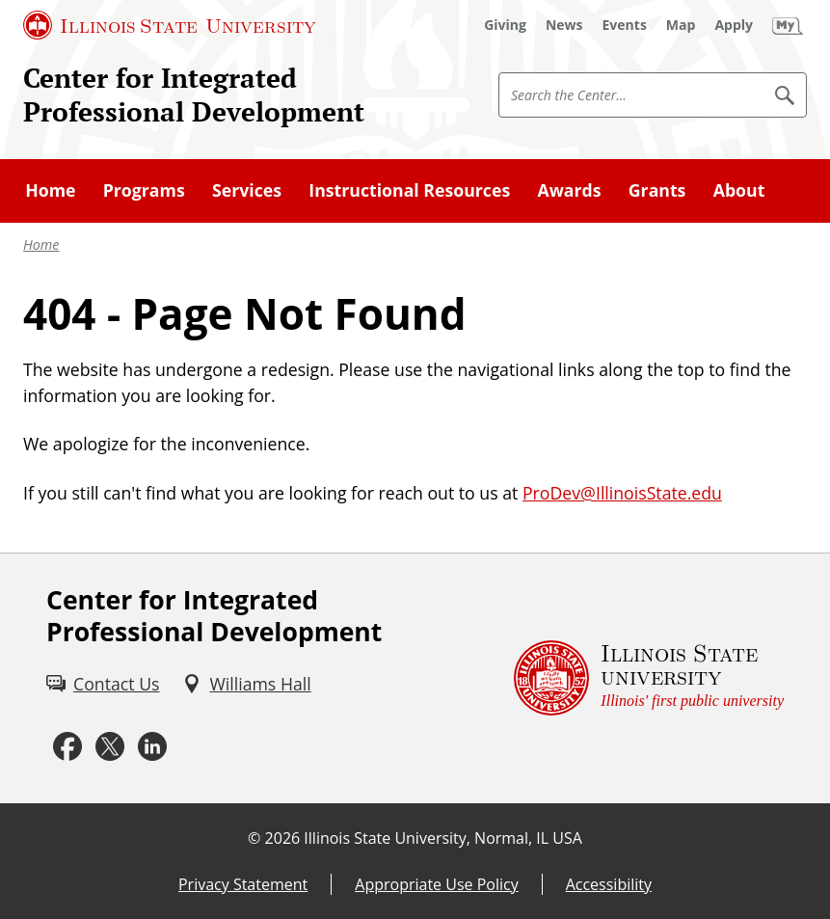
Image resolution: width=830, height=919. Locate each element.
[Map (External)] (681, 25)
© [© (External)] (254, 838)
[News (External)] (564, 25)
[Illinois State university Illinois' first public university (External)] (649, 678)
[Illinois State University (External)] (169, 25)
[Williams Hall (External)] (246, 684)
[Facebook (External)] (67, 746)
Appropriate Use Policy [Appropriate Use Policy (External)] (436, 884)
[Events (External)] (625, 25)
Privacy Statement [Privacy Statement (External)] (243, 884)
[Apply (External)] (733, 25)
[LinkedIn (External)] (152, 746)
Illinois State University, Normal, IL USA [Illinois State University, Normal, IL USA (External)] (443, 838)
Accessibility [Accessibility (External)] (609, 884)
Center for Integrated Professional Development (193, 94)
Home (41, 244)
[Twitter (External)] (110, 746)
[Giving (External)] (505, 25)
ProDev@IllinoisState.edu (622, 492)
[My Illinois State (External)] (787, 25)
